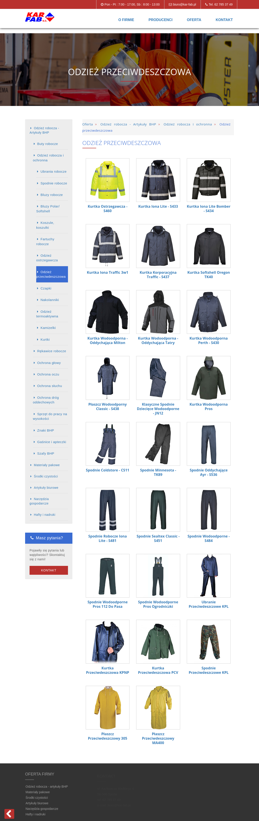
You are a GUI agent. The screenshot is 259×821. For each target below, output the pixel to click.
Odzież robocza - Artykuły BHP (44, 130)
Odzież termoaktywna (47, 314)
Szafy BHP (45, 453)
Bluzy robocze (51, 195)
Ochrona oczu (48, 374)
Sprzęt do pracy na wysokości (50, 416)
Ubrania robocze (53, 171)
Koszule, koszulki (45, 225)
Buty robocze (47, 144)
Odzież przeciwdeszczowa (51, 274)
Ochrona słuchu (49, 386)
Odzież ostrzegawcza (47, 258)
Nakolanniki (49, 300)
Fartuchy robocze (45, 241)
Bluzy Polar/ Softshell (48, 208)
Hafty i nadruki (44, 514)
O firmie (126, 20)
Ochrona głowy (49, 363)
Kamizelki (48, 328)
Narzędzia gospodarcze (39, 501)
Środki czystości (46, 476)
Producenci (161, 20)
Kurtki (45, 339)
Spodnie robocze (53, 183)
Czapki (45, 288)
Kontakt (224, 20)
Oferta (194, 20)
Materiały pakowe (47, 465)
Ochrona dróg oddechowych (46, 400)
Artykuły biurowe (46, 487)
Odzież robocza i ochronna (48, 157)
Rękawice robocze (51, 351)
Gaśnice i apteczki (51, 442)
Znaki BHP (45, 430)
